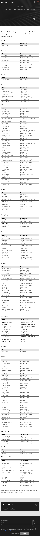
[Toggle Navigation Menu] (38, 2)
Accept (24, 533)
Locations (3, 524)
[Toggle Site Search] (35, 2)
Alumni (2, 522)
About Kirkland (4, 520)
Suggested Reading (20, 509)
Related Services (20, 504)
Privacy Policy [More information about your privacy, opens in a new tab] (8, 531)
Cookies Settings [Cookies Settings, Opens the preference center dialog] (15, 533)
